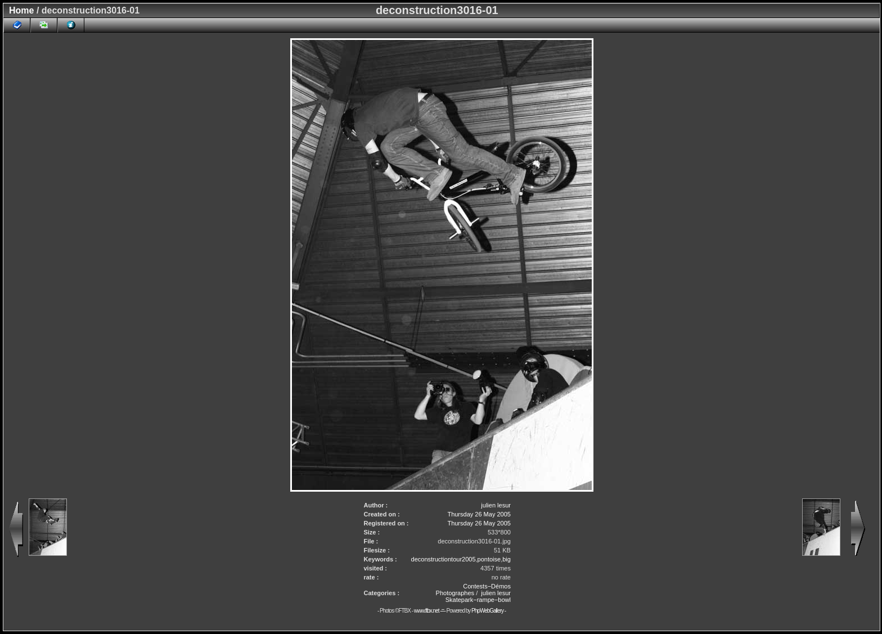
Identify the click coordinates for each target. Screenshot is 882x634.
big (506, 559)
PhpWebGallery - (488, 611)
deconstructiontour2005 (443, 559)
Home (21, 10)
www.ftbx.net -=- (430, 611)
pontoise (489, 559)
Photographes (455, 593)
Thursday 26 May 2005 (479, 514)
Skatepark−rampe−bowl (478, 599)
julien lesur (496, 505)
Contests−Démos (487, 586)
